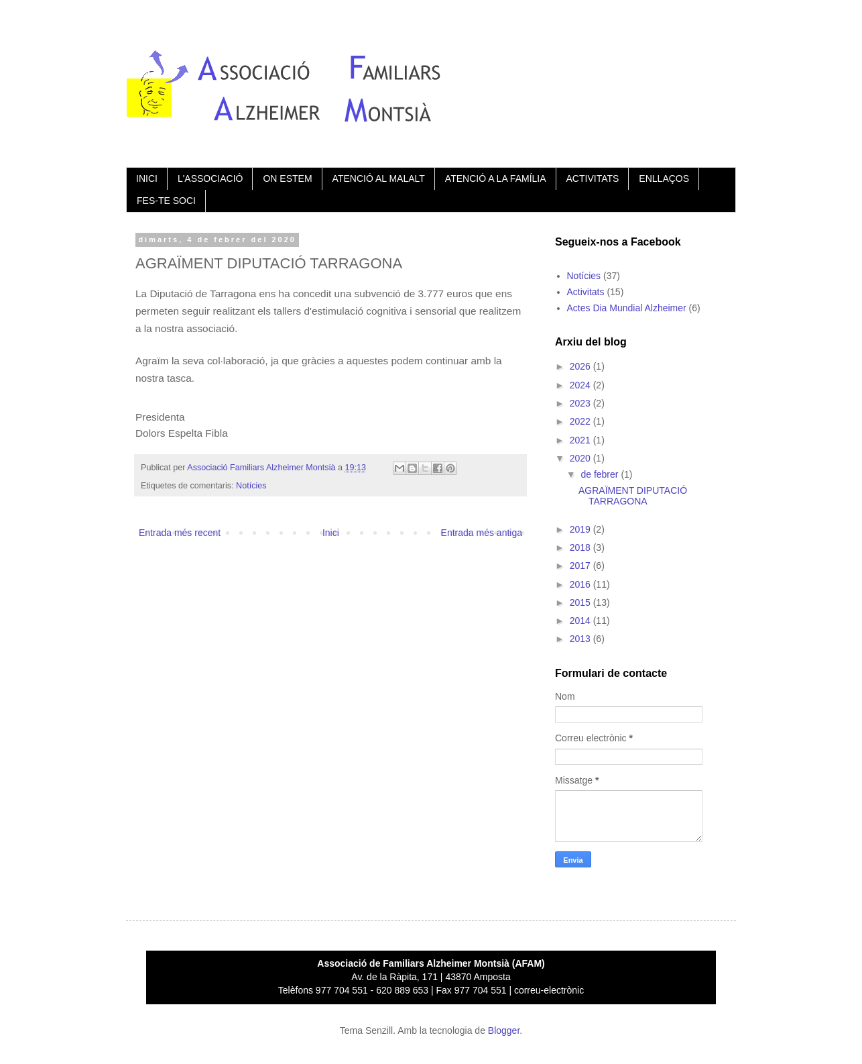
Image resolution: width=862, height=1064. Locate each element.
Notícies (251, 485)
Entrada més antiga (481, 532)
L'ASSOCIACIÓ (210, 178)
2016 (581, 584)
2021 (581, 440)
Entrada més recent (180, 532)
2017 (581, 565)
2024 (581, 385)
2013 (581, 638)
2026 (581, 366)
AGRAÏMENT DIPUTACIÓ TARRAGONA (632, 496)
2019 (581, 529)
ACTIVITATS (592, 178)
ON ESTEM (287, 178)
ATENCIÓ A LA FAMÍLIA (495, 178)
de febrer (600, 474)
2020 (581, 458)
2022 (581, 421)
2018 (581, 547)
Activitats (586, 291)
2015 (581, 602)
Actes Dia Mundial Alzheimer (626, 308)
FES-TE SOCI (166, 200)
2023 (581, 403)
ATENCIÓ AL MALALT (378, 178)
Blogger (503, 1030)
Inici (330, 532)
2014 (581, 620)
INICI (147, 178)
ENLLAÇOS (664, 178)
